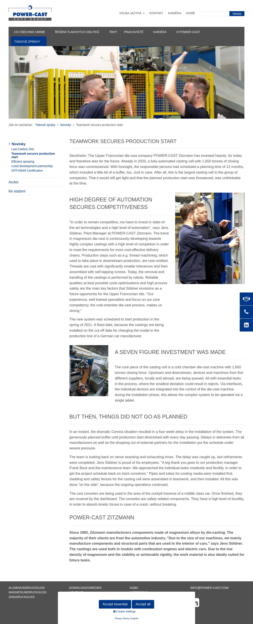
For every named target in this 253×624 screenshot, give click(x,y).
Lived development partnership (32, 166)
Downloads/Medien (85, 587)
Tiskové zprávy (27, 41)
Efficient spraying (22, 161)
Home (190, 13)
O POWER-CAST (188, 32)
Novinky (19, 144)
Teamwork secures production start (33, 155)
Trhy (113, 32)
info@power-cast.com (209, 587)
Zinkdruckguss (22, 597)
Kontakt (156, 13)
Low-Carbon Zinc (22, 149)
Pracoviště (133, 32)
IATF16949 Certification (27, 170)
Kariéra (174, 13)
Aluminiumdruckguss (27, 587)
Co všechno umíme (29, 32)
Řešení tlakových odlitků (77, 32)
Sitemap (76, 597)
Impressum (139, 592)
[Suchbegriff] (215, 13)
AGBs (134, 587)
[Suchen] (236, 13)
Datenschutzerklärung (150, 597)
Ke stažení (17, 191)
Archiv (13, 182)
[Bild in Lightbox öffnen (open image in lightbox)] (209, 238)
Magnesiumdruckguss (28, 592)
